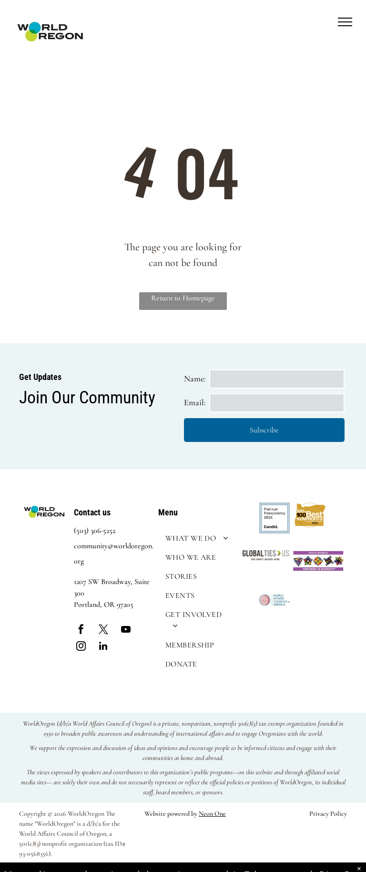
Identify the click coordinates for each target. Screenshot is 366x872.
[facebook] (81, 630)
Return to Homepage (183, 298)
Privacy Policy (328, 814)
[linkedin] (103, 647)
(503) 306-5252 (94, 530)
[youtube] (126, 630)
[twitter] (103, 630)
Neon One (212, 814)
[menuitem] (198, 538)
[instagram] (81, 647)
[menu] (345, 22)
